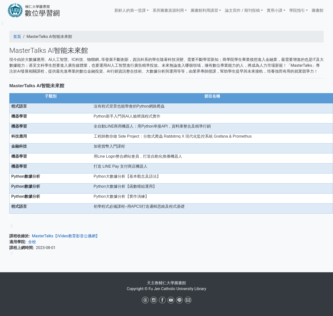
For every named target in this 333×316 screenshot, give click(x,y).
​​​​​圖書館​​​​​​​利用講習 (204, 10)
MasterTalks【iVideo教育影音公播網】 (66, 236)
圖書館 (317, 10)
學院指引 (297, 10)
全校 (32, 242)
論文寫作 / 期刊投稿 (242, 10)
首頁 (17, 36)
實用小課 (274, 10)
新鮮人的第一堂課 (130, 10)
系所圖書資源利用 (168, 10)
